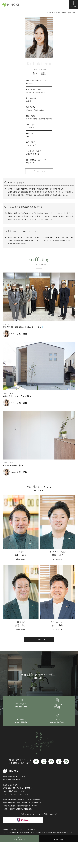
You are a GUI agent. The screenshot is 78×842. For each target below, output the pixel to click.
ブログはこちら (39, 171)
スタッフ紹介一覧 (39, 639)
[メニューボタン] (73, 4)
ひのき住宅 (11, 4)
